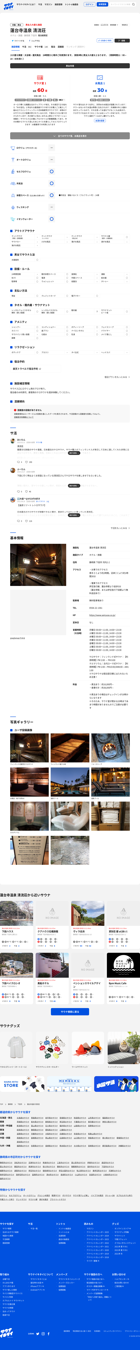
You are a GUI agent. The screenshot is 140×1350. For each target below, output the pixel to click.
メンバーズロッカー (67, 1282)
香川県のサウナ (108, 1138)
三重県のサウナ (66, 1129)
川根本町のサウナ (110, 1174)
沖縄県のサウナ (124, 1145)
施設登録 (58, 4)
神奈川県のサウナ (109, 1121)
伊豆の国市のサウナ (67, 1170)
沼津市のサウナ (35, 1162)
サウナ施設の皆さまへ (95, 1279)
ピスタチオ (104, 24)
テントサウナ (21, 1199)
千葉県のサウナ (80, 1121)
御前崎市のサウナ (50, 1170)
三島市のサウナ (63, 1162)
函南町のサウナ (38, 1174)
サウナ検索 (7, 1228)
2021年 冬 (119, 1253)
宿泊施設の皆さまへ (95, 1282)
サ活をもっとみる (119, 528)
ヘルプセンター (121, 1279)
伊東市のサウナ (93, 1162)
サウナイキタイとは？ (26, 4)
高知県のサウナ (23, 1141)
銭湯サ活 (6, 1315)
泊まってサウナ (9, 1311)
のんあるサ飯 (8, 1282)
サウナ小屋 (33, 1199)
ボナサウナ (66, 1195)
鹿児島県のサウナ (109, 1145)
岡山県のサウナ (51, 1138)
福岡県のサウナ (23, 1145)
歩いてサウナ (41, 501)
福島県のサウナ (108, 1117)
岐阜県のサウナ (23, 1129)
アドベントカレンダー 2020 (98, 1250)
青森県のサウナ (37, 1117)
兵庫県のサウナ (66, 1133)
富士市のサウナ (6, 1166)
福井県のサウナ (66, 1125)
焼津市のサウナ (35, 1166)
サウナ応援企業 (9, 1304)
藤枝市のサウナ (63, 1166)
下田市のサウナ (108, 1166)
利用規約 (97, 1331)
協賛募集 (62, 1243)
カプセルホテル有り (124, 1195)
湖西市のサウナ (20, 1170)
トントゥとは (64, 1232)
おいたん (21, 439)
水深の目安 (99, 120)
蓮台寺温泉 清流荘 (28, 30)
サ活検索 (6, 1239)
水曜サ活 (6, 1279)
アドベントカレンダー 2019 (98, 1253)
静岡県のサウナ (37, 1129)
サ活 (40, 4)
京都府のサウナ (37, 1133)
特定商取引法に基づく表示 (82, 1331)
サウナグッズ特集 (122, 1232)
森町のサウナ (5, 1178)
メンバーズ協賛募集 (95, 1293)
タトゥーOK (110, 1195)
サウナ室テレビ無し (81, 1195)
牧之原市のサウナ (84, 1170)
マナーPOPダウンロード (96, 1289)
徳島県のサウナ (94, 1138)
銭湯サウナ (56, 1195)
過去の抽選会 (64, 1239)
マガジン (48, 4)
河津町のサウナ (115, 1170)
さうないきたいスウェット (125, 1243)
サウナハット (120, 1235)
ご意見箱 (118, 1286)
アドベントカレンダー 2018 (98, 1257)
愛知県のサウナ (51, 1129)
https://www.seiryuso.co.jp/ (102, 615)
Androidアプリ (37, 1289)
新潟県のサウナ (23, 1125)
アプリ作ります (9, 1286)
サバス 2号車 (8, 1297)
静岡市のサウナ (6, 1162)
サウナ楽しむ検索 (10, 1289)
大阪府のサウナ (51, 1133)
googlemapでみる (17, 638)
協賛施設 (62, 1286)
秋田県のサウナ (80, 1117)
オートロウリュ (29, 1195)
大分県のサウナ (80, 1145)
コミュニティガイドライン (112, 1331)
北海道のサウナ (23, 1117)
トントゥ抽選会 (71, 4)
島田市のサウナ (108, 1162)
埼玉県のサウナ (66, 1121)
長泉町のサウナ (67, 1174)
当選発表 (62, 1235)
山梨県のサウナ (80, 1125)
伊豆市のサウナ (35, 1170)
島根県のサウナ (37, 1138)
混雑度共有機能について (24, 417)
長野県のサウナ (94, 1125)
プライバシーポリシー (132, 1331)
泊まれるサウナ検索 (11, 1232)
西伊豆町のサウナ (23, 1174)
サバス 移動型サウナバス (13, 1293)
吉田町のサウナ (95, 1174)
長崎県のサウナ (51, 1145)
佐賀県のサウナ (37, 1145)
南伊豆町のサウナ (7, 1174)
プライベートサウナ (58, 1199)
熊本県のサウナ (66, 1145)
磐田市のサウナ (20, 1166)
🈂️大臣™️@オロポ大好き (28, 498)
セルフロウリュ (15, 1195)
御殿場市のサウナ (78, 1166)
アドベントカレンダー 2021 (98, 1246)
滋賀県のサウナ (23, 1133)
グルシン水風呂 (43, 1195)
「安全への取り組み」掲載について (98, 1298)
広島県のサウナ (66, 1138)
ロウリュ (3, 1195)
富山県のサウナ (37, 1125)
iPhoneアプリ (36, 1286)
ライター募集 (92, 1260)
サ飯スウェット (121, 1239)
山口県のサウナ (80, 1138)
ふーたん (21, 469)
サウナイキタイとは (39, 1279)
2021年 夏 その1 (121, 1246)
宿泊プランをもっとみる (116, 376)
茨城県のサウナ (23, 1121)
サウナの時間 (8, 1307)
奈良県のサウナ (80, 1133)
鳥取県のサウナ (23, 1138)
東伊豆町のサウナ (100, 1170)
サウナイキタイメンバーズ (69, 1279)
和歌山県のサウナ (95, 1133)
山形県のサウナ (94, 1117)
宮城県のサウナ (66, 1117)
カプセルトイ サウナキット (13, 1300)
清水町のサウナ (52, 1174)
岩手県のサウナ (51, 1117)
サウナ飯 (39, 442)
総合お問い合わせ (122, 1282)
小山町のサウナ (81, 1174)
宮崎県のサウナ (94, 1145)
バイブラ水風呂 (97, 1195)
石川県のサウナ (51, 1125)
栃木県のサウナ (37, 1121)
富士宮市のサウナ (78, 1162)
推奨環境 (67, 1331)
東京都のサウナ (94, 1121)
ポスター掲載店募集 (95, 1286)
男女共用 (70, 65)
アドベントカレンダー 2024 (98, 1235)
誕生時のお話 (36, 1282)
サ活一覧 (34, 1228)
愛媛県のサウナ (123, 1138)
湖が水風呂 (43, 1199)
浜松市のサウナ (20, 1162)
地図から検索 (8, 1235)
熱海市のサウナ (49, 1162)
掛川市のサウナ (49, 1166)
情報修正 (125, 25)
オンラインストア (122, 1228)
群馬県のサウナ (51, 1121)
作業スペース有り (7, 1199)
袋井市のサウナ (93, 1166)
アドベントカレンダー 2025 (98, 1232)
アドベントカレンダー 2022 (98, 1243)
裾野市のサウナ (6, 1170)
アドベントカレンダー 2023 (98, 1239)
